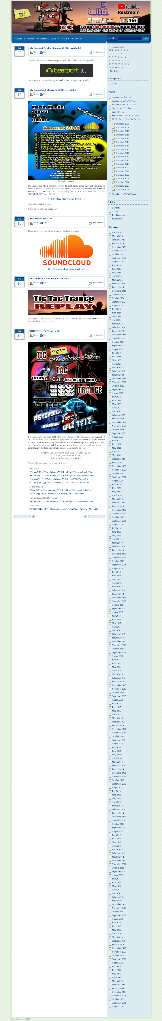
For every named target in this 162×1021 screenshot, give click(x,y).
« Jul (110, 71)
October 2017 (118, 605)
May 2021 (116, 448)
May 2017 (116, 623)
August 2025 (117, 261)
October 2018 (118, 561)
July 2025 (116, 265)
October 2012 (118, 824)
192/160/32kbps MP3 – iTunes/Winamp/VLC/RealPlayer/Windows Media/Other (64, 509)
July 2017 (116, 616)
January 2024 (118, 331)
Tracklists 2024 (122, 182)
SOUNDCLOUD (35, 194)
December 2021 (119, 422)
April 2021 (117, 451)
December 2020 (119, 466)
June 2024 (116, 312)
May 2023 (116, 360)
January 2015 (118, 725)
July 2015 (116, 703)
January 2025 (118, 287)
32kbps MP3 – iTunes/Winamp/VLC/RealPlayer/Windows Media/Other (61, 490)
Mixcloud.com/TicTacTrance (41, 321)
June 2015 (116, 707)
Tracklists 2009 (122, 127)
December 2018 (119, 553)
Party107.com (118, 112)
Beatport (116, 208)
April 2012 (117, 846)
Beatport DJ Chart (48, 38)
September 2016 (119, 652)
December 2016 (119, 641)
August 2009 (117, 962)
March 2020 (117, 499)
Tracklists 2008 (122, 124)
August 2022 (117, 393)
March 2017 (117, 630)
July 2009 (116, 966)
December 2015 (119, 685)
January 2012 (118, 857)
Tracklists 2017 (122, 156)
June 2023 (116, 356)
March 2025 (117, 280)
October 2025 (118, 254)
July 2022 (116, 396)
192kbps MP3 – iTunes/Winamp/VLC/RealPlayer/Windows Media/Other (61, 472)
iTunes (115, 211)
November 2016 (119, 645)
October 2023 (118, 342)
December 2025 (119, 247)
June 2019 (116, 532)
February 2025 (118, 283)
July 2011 (116, 878)
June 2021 (116, 444)
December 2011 (119, 860)
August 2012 (117, 831)
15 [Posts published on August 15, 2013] (119, 60)
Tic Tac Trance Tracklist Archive (126, 119)
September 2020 (119, 477)
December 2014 (119, 729)
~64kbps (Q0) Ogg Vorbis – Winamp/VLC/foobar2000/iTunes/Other (59, 482)
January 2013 (118, 813)
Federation (78, 188)
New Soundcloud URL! (42, 218)
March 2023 (117, 367)
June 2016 (116, 663)
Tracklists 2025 (122, 186)
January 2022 (118, 418)
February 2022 (118, 415)
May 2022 (116, 404)
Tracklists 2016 (122, 153)
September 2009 (119, 959)
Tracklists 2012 (122, 138)
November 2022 (119, 382)
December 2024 (119, 291)
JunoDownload (118, 215)
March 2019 (117, 543)
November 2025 (119, 250)
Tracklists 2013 (122, 142)
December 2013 (119, 773)
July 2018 (116, 572)
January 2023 (118, 375)
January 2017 (118, 637)
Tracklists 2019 (122, 164)
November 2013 (119, 776)
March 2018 (117, 586)
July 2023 (116, 353)
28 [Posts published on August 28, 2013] (116, 67)
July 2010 (116, 922)
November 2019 (119, 513)
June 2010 (116, 926)
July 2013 (116, 791)
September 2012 (119, 827)
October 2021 (118, 429)
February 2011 (118, 897)
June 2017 (116, 619)
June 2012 (116, 838)
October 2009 (118, 955)
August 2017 (117, 612)
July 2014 (116, 747)
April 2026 (117, 232)
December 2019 (119, 510)
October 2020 (118, 473)
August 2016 (117, 656)
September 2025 (119, 258)
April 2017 (117, 627)
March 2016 (117, 674)
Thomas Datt (45, 191)
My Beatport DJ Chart (122, 108)
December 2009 (119, 948)
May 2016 (116, 667)
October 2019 (118, 517)
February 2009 (118, 984)
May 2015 (116, 711)
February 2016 (118, 678)
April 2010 (117, 933)
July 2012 (116, 835)
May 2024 (116, 316)
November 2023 (119, 338)
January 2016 (118, 681)
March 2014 (117, 762)
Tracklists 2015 (122, 149)
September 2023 (119, 345)
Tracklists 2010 (122, 131)
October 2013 (118, 780)
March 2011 (117, 893)
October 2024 (118, 298)
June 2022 (116, 400)
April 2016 (117, 670)
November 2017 (119, 601)
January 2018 (118, 594)
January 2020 (118, 506)
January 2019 (118, 550)
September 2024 (119, 302)
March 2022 (117, 411)
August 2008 (117, 1006)
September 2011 (119, 871)
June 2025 (116, 269)
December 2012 (119, 816)
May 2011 (116, 886)
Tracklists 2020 (122, 167)
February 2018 (118, 590)
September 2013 (119, 784)
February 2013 (118, 809)
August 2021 (117, 437)
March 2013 (117, 805)
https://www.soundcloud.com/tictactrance (66, 269)
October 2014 (118, 736)
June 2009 (116, 970)
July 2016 (116, 659)
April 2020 (117, 495)
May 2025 (116, 272)
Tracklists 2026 (122, 189)
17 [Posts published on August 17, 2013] (125, 60)
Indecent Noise (91, 188)
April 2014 (117, 758)
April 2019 (117, 539)
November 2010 (119, 908)
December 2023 (119, 334)
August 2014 (117, 743)
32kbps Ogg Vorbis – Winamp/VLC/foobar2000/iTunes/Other (56, 493)
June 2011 (116, 882)
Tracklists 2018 (122, 160)
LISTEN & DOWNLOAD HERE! (66, 199)
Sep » (116, 71)
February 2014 (118, 765)
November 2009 (119, 952)
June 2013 (116, 795)
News (45, 52)
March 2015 (117, 718)
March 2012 (117, 849)
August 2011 (117, 875)
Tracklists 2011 (122, 134)
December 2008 (119, 992)
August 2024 (117, 305)
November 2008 (119, 995)
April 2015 (117, 714)
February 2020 (118, 502)
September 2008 (119, 1003)
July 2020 (116, 484)
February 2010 (118, 941)
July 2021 (116, 440)
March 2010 (117, 937)
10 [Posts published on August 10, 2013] (125, 57)
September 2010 (119, 915)
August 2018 (117, 568)
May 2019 (116, 535)
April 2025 (117, 276)
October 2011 (118, 868)
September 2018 (119, 564)
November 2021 (119, 426)
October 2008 (118, 999)
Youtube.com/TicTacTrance (124, 194)
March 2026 (117, 236)
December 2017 (119, 597)
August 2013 (117, 787)
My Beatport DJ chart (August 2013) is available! (55, 48)
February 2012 (118, 853)
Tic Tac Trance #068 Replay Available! (49, 278)
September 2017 (119, 608)
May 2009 (116, 973)
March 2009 (117, 981)
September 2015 (119, 696)
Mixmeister (117, 218)
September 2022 (119, 389)
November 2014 (119, 732)
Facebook (31, 38)
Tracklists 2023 (122, 178)
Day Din (69, 188)
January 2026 (118, 243)
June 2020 (116, 488)
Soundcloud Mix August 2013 (69, 80)
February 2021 (118, 459)
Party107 (78, 38)
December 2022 (119, 378)
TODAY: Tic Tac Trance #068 (45, 331)
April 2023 (117, 364)
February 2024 (118, 327)
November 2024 (119, 294)
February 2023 (118, 371)
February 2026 (118, 239)
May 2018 (116, 579)
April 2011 (117, 889)
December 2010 (119, 904)
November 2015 (119, 689)
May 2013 (116, 798)
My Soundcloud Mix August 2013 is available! (53, 90)
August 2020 (117, 480)
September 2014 (119, 740)
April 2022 (117, 407)
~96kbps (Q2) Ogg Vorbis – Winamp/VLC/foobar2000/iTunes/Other (59, 479)
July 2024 (116, 309)
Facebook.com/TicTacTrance (124, 101)
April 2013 (117, 802)
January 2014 (118, 769)
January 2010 (118, 944)
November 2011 (119, 864)
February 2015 (118, 721)
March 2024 (117, 323)
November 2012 (119, 820)
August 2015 (117, 700)
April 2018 (117, 583)
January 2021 (118, 462)
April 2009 (117, 977)
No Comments (98, 52)
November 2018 (119, 557)
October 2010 (118, 911)
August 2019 (117, 524)
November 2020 (119, 470)
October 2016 (118, 648)
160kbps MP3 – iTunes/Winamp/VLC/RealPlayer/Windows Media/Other (61, 475)
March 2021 (117, 455)
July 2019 (116, 528)
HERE (95, 318)
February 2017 (118, 634)
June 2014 (116, 751)
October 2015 (118, 692)
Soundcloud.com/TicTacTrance (126, 115)
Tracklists (65, 38)
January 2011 (118, 900)
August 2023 (117, 349)
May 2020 (116, 491)
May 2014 (116, 754)
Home (19, 38)
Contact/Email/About (121, 97)
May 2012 (116, 842)
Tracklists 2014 (122, 145)
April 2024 (117, 320)
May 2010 (116, 930)
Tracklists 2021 (122, 171)
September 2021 (119, 433)
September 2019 (119, 521)
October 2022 (118, 386)
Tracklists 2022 (122, 175)
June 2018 (116, 575)
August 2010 (117, 919)
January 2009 (118, 988)
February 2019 (118, 546)
